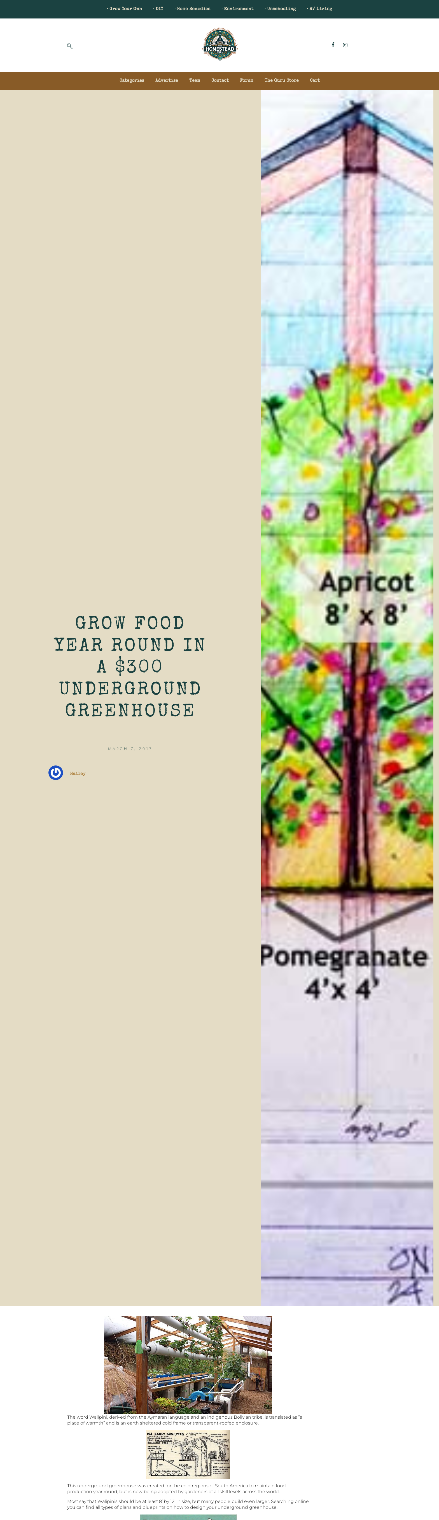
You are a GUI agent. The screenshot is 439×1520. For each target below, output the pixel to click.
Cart (315, 81)
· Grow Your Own (124, 9)
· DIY (158, 9)
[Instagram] (345, 45)
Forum (246, 81)
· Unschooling (280, 9)
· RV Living (319, 9)
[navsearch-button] (69, 46)
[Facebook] (333, 45)
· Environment (237, 9)
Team (194, 81)
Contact (220, 81)
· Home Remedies (192, 9)
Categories (132, 81)
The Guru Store (282, 81)
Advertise (166, 81)
